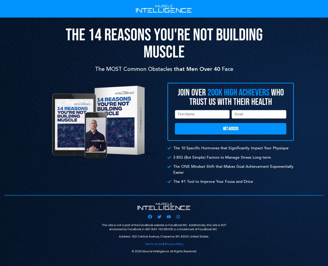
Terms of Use (154, 244)
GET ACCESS (230, 129)
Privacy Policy (174, 244)
